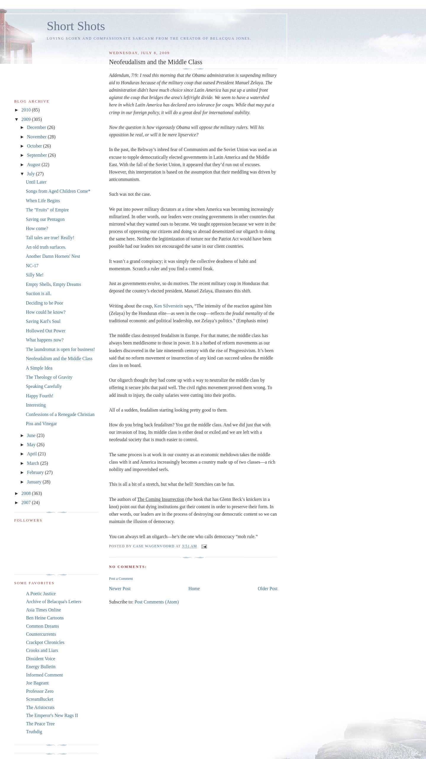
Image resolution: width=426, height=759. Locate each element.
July (31, 173)
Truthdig (34, 731)
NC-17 (32, 265)
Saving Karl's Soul (43, 321)
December (37, 127)
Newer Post (119, 588)
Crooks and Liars (42, 650)
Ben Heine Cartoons (45, 617)
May (32, 444)
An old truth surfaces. (46, 247)
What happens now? (44, 339)
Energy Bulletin (41, 666)
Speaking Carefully (44, 386)
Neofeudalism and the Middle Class (59, 358)
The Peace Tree (40, 723)
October (35, 145)
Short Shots (76, 26)
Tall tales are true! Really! (50, 237)
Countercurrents (41, 634)
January (35, 481)
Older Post (267, 588)
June (32, 435)
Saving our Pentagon (45, 219)
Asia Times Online (43, 609)
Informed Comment (44, 674)
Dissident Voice (40, 658)
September (37, 155)
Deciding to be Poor (44, 302)
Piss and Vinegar (41, 423)
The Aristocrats (40, 707)
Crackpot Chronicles (45, 642)
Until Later (36, 182)
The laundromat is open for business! (60, 349)
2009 (26, 119)
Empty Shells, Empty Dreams (53, 284)
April (32, 453)
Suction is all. (38, 293)
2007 (26, 502)
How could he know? (45, 312)
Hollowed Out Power (45, 330)
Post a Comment (121, 579)
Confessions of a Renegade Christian (60, 414)
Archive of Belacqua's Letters (53, 601)
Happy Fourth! (39, 395)
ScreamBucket (39, 699)
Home (194, 588)
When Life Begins (43, 200)
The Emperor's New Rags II (52, 715)
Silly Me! (34, 274)
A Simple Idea (39, 367)
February (36, 472)
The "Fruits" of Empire (47, 209)
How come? (37, 228)
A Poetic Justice (41, 593)
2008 (26, 493)
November (37, 136)
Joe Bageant (37, 682)
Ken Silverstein (168, 305)
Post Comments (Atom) (157, 601)
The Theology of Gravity (49, 377)
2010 (26, 109)
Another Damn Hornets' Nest (53, 256)
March (33, 463)
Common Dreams (42, 626)
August (34, 164)
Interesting (36, 404)
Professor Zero (40, 691)
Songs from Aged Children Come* (58, 191)
